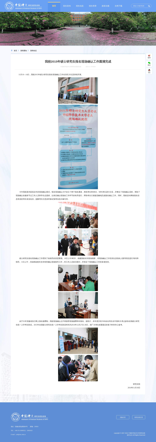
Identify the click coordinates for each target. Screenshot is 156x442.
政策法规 (105, 6)
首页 (54, 6)
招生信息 (80, 6)
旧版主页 (123, 417)
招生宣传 (67, 6)
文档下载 (118, 6)
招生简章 (93, 6)
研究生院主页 (139, 417)
